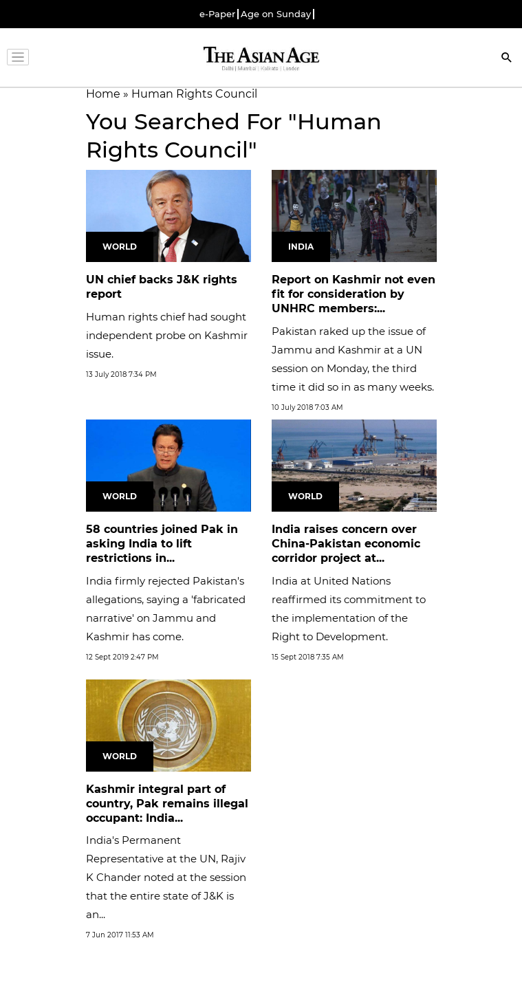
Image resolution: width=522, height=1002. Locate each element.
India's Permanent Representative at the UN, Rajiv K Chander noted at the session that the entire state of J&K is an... (166, 877)
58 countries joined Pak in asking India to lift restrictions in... (162, 544)
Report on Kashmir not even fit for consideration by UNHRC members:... (353, 294)
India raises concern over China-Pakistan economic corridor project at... (346, 544)
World (119, 246)
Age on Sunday (276, 14)
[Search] (507, 58)
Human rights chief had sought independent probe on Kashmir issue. (167, 335)
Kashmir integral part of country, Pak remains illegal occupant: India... (167, 804)
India (301, 246)
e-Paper (217, 14)
